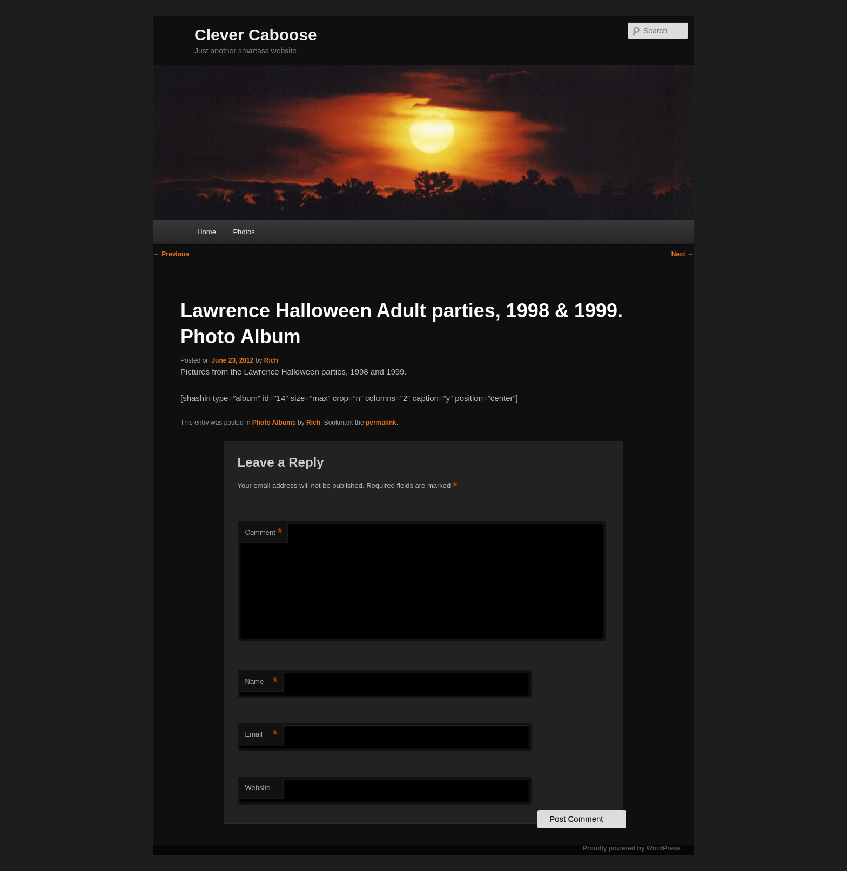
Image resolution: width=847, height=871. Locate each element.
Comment (264, 533)
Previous (171, 254)
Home (206, 232)
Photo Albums (274, 422)
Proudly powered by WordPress (632, 848)
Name (261, 682)
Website (258, 788)
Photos (243, 232)
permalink (381, 422)
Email (261, 735)
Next (682, 254)
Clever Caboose (255, 35)
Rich (271, 360)
